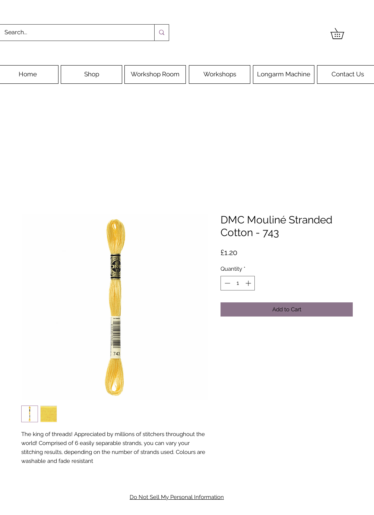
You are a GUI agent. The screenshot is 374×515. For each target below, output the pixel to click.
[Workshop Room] (155, 74)
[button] (342, 33)
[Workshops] (219, 74)
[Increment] (249, 283)
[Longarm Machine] (283, 74)
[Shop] (91, 74)
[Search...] (71, 33)
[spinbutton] (238, 283)
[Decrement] (227, 283)
